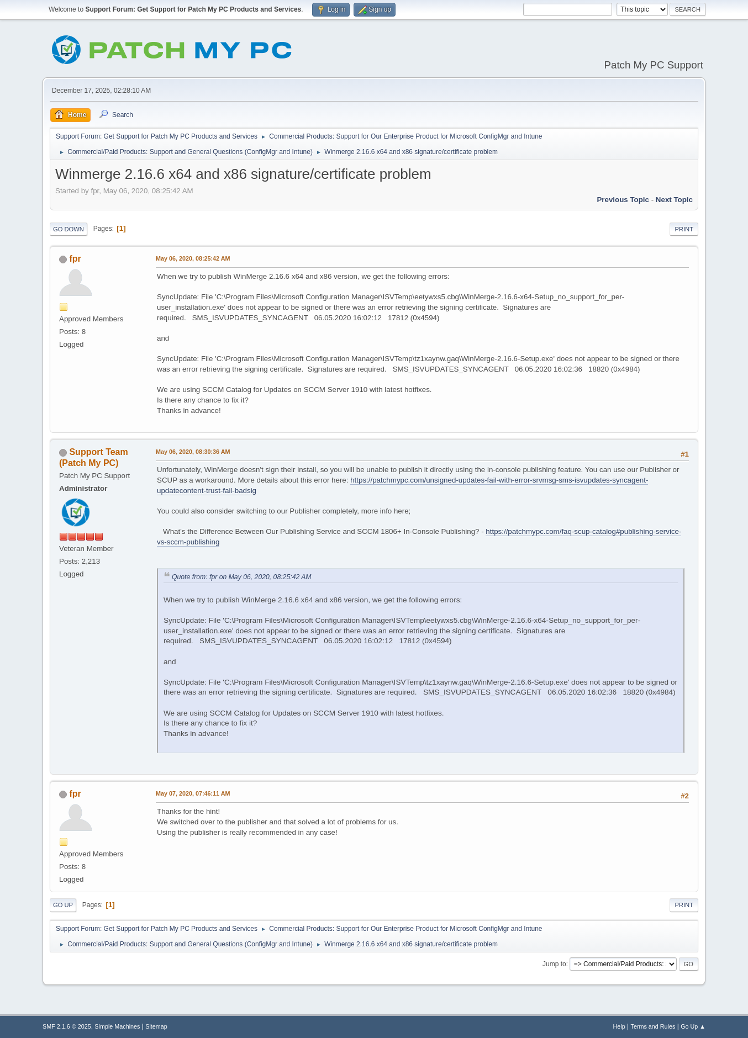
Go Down (68, 229)
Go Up (63, 905)
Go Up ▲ (693, 1026)
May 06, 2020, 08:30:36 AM (193, 451)
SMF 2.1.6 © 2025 (67, 1026)
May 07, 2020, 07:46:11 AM (193, 793)
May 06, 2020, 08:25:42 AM (193, 258)
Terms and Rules (653, 1026)
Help (619, 1026)
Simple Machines (117, 1026)
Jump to (554, 964)
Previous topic (623, 199)
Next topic (674, 199)
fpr (75, 258)
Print (684, 229)
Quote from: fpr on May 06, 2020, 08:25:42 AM (242, 577)
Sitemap (156, 1026)
